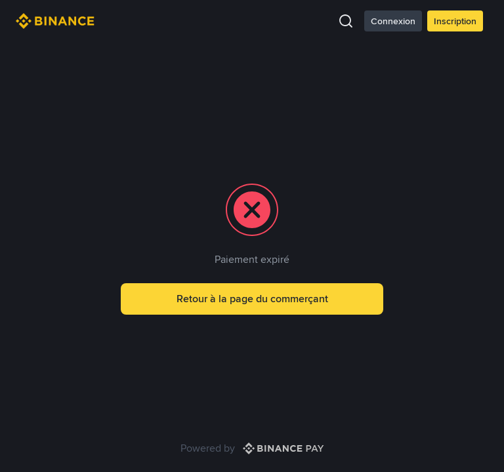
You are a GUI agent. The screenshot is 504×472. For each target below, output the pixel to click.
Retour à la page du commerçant (252, 298)
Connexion (393, 21)
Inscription (455, 21)
